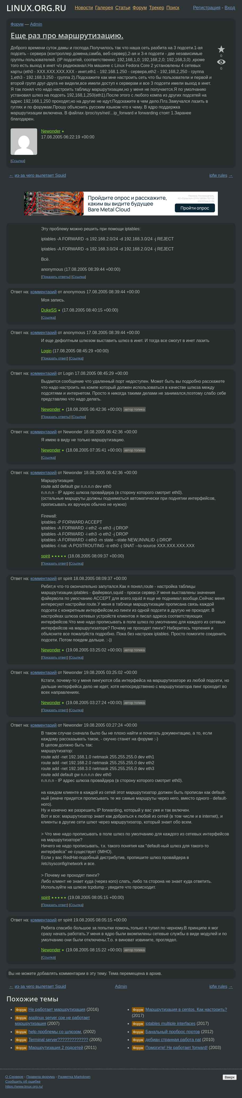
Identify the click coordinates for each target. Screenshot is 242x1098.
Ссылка (18, 161)
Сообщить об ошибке (23, 1081)
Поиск (172, 7)
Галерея (104, 7)
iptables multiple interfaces (170, 1023)
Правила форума (41, 1077)
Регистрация (207, 7)
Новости (84, 7)
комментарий (44, 292)
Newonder (50, 131)
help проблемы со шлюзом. (55, 1031)
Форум (140, 7)
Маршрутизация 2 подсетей (55, 1047)
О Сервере (14, 1077)
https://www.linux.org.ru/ (24, 1086)
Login (46, 351)
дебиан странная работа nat (173, 1039)
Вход (229, 7)
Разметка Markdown (74, 1077)
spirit (45, 556)
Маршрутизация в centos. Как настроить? (186, 1009)
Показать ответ (54, 358)
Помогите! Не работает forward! (176, 1047)
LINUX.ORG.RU (36, 8)
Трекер (156, 7)
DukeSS (49, 310)
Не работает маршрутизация (56, 1009)
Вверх (230, 1077)
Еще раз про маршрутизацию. (67, 35)
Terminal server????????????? (58, 1039)
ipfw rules (218, 175)
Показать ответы (56, 277)
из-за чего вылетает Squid (40, 175)
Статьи (122, 7)
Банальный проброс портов (172, 1031)
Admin (36, 24)
